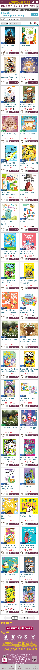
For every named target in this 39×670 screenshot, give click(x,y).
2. (25, 45)
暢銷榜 (4, 6)
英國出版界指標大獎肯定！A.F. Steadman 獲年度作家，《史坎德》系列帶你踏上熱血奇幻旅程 (28, 10)
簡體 (26, 6)
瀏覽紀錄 (27, 667)
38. (28, 577)
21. (9, 339)
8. (28, 134)
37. (9, 575)
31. (9, 489)
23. (9, 371)
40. (28, 606)
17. (8, 283)
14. (28, 222)
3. (9, 77)
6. (29, 106)
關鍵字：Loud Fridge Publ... (10, 19)
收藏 (19, 667)
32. (25, 486)
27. (9, 428)
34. (27, 516)
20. (28, 312)
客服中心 (11, 667)
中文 (15, 6)
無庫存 (3, 53)
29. (9, 459)
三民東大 (33, 6)
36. (29, 547)
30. (28, 459)
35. (9, 547)
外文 (21, 6)
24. (29, 371)
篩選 (34, 14)
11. (9, 195)
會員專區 (35, 667)
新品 (10, 6)
